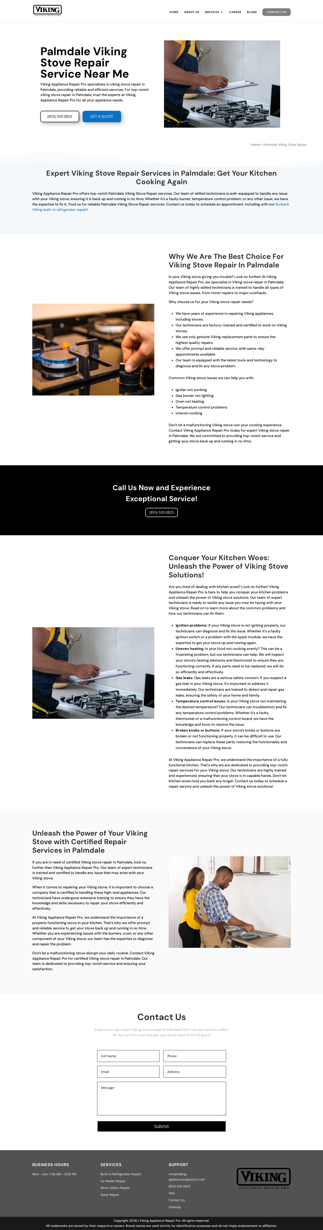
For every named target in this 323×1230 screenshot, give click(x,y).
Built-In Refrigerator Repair (120, 1174)
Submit (161, 1126)
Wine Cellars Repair (115, 1188)
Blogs (252, 12)
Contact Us (276, 12)
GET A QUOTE (101, 116)
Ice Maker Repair (113, 1181)
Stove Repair (109, 1195)
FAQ (172, 1193)
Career (235, 12)
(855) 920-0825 (60, 116)
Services (212, 12)
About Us (191, 12)
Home (174, 12)
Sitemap (175, 1207)
